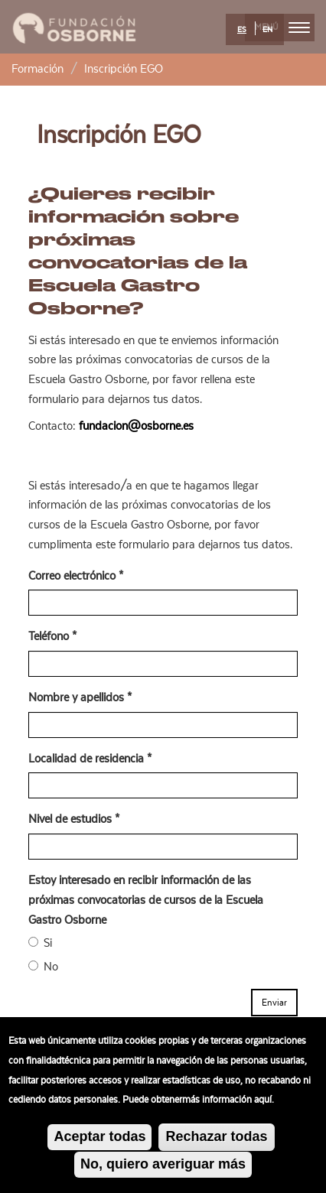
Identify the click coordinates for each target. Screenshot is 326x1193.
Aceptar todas (99, 1142)
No (43, 967)
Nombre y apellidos (80, 697)
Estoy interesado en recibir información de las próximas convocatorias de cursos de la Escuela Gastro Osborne (145, 899)
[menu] (299, 27)
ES (241, 29)
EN (267, 29)
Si (40, 943)
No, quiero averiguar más (163, 1169)
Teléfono (52, 636)
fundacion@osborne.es (136, 426)
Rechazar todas (216, 1142)
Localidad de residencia (90, 759)
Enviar (274, 1002)
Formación (37, 69)
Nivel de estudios (73, 819)
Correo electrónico (75, 576)
